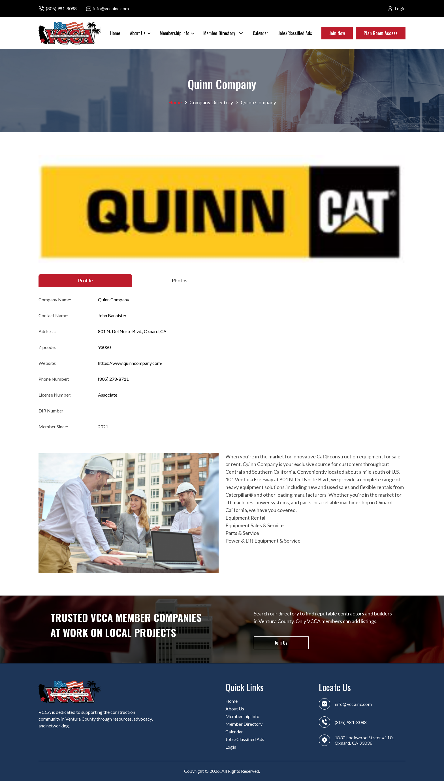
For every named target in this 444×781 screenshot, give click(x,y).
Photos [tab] (179, 280)
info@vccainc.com (111, 8)
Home (115, 33)
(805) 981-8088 (61, 8)
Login (400, 8)
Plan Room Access (381, 33)
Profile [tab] (85, 280)
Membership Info (174, 33)
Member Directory (219, 33)
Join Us (281, 642)
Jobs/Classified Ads (295, 33)
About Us (138, 33)
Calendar (260, 33)
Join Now (337, 33)
